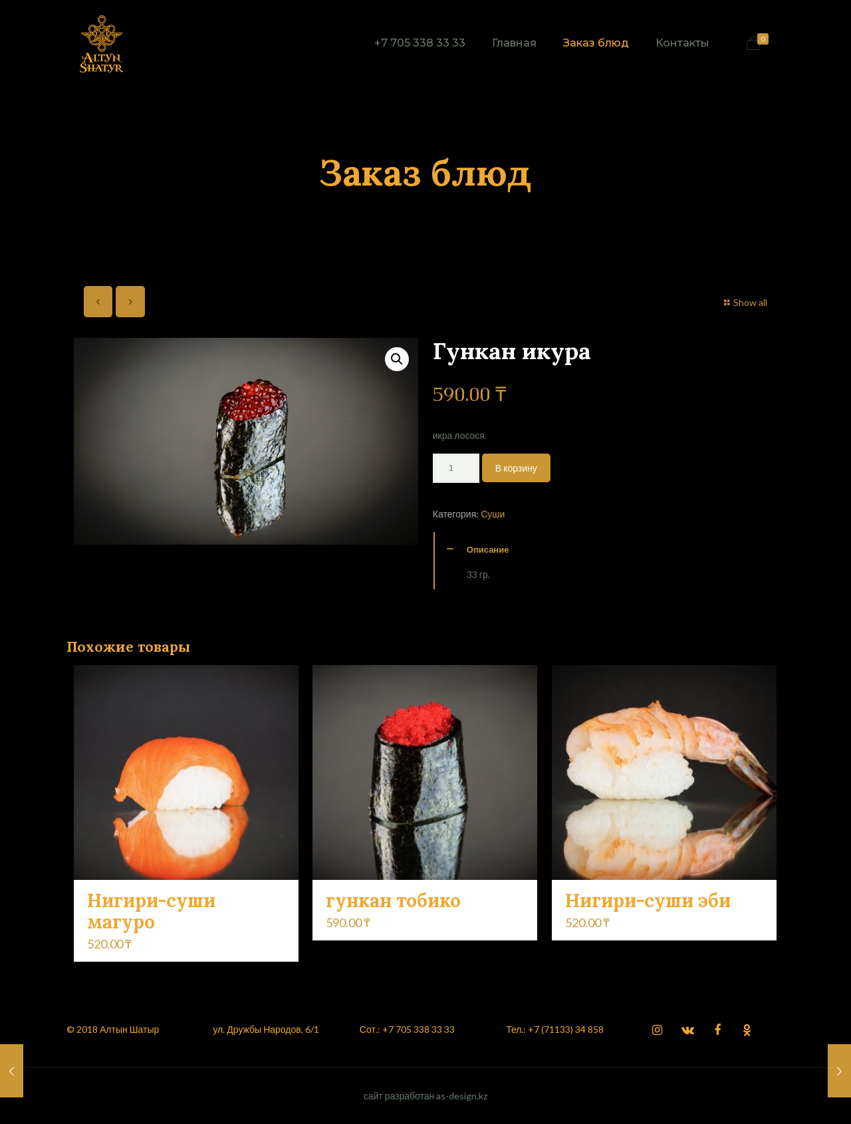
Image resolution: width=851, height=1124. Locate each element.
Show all (744, 302)
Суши (493, 513)
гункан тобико (393, 901)
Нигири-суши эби (648, 901)
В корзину (516, 468)
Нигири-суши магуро (151, 911)
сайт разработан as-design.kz (426, 1095)
